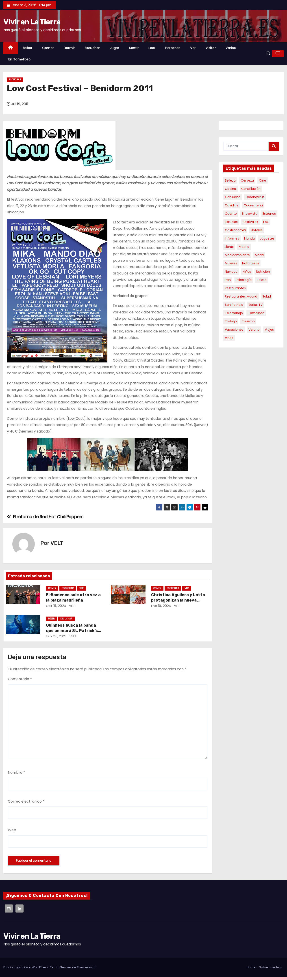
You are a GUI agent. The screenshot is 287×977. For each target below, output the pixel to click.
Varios (231, 48)
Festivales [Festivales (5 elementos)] (250, 222)
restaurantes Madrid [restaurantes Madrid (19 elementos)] (241, 296)
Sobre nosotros (270, 967)
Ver (193, 48)
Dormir (69, 48)
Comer (48, 48)
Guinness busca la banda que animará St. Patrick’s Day (72, 630)
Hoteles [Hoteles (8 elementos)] (257, 230)
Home (251, 967)
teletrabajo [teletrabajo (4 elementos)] (234, 313)
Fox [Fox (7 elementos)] (265, 222)
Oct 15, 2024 (56, 606)
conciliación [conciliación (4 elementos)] (251, 188)
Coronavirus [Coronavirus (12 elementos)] (255, 197)
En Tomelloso (19, 59)
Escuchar (92, 48)
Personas (172, 48)
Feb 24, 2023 (56, 636)
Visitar (211, 48)
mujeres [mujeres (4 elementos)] (231, 263)
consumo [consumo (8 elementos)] (232, 197)
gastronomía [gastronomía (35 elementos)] (235, 230)
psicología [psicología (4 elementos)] (244, 280)
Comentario (20, 678)
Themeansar (86, 967)
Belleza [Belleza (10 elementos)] (230, 180)
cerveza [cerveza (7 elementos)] (247, 180)
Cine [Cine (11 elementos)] (262, 180)
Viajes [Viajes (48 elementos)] (269, 329)
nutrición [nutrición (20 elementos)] (263, 271)
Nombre (16, 772)
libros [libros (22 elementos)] (229, 246)
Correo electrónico (26, 801)
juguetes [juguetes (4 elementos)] (267, 238)
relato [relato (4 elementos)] (262, 280)
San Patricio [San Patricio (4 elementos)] (234, 304)
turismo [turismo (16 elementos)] (248, 321)
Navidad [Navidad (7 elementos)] (231, 271)
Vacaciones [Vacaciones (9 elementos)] (234, 329)
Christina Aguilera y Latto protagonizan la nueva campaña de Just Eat (178, 600)
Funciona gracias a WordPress (26, 967)
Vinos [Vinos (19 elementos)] (229, 338)
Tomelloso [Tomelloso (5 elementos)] (256, 313)
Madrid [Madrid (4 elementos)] (244, 246)
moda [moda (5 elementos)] (259, 255)
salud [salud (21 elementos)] (266, 296)
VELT (56, 543)
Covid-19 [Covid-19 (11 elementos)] (232, 205)
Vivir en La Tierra (31, 21)
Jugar (114, 48)
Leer (151, 48)
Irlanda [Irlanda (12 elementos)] (249, 238)
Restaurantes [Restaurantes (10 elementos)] (235, 288)
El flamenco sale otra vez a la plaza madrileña (73, 597)
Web (12, 830)
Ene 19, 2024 (161, 606)
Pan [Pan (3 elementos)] (228, 280)
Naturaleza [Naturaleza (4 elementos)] (250, 263)
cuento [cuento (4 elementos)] (231, 213)
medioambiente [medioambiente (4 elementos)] (237, 255)
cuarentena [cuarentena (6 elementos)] (253, 205)
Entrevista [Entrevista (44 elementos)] (249, 213)
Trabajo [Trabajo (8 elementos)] (231, 321)
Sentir (134, 48)
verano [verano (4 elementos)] (254, 329)
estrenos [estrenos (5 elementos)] (269, 213)
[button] (268, 53)
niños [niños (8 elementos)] (247, 271)
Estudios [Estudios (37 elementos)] (231, 222)
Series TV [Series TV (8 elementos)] (255, 304)
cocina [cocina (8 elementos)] (230, 188)
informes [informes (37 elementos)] (232, 238)
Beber (28, 48)
